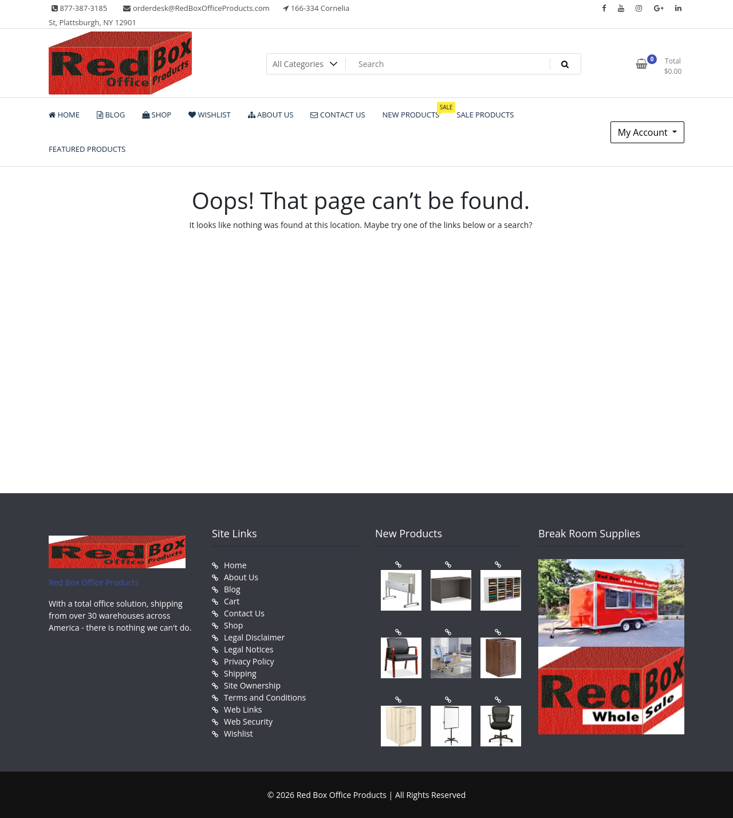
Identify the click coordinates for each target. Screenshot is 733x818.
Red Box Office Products (94, 582)
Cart (231, 601)
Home (235, 565)
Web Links (243, 709)
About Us (241, 577)
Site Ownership (252, 685)
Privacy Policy (249, 661)
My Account (644, 132)
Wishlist (238, 733)
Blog (232, 589)
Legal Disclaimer (254, 637)
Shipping (240, 673)
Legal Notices (248, 649)
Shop (233, 625)
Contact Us (244, 613)
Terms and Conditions (265, 697)
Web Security (248, 721)
